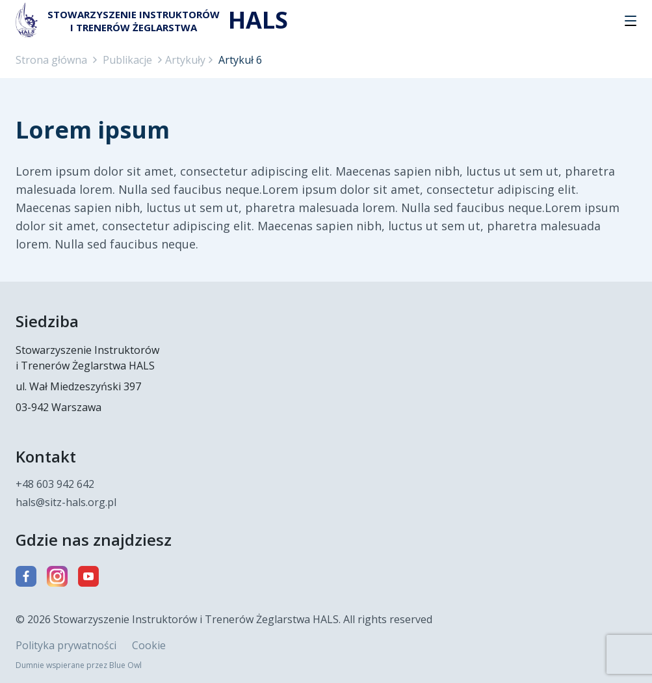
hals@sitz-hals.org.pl (66, 502)
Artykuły (185, 60)
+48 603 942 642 (55, 483)
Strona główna (51, 60)
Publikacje (127, 60)
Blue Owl (125, 665)
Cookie (149, 645)
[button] (630, 21)
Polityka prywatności (66, 645)
